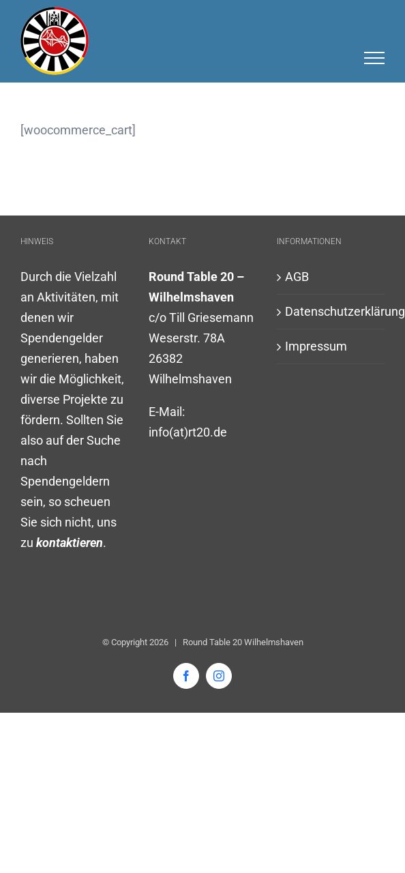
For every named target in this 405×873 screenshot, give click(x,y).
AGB (297, 276)
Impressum (316, 346)
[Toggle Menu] (374, 58)
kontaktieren (69, 542)
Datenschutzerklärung (331, 311)
